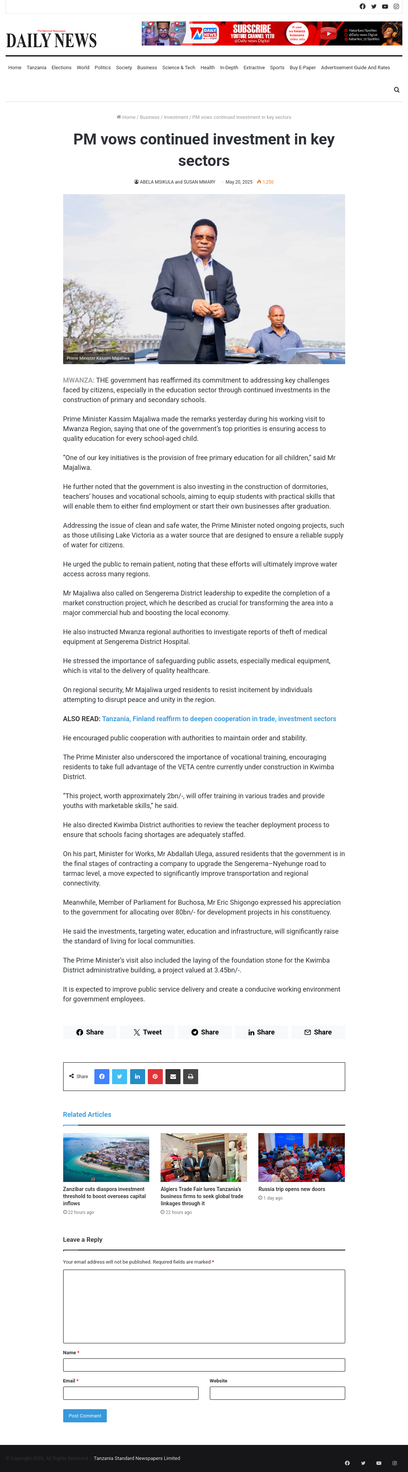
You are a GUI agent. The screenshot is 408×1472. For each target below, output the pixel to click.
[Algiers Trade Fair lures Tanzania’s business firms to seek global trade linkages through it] (204, 1157)
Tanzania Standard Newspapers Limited (137, 1458)
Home (14, 67)
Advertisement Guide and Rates (355, 67)
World (83, 67)
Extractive (254, 67)
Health (207, 67)
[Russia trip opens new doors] (301, 1157)
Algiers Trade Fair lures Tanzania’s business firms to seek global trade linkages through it (202, 1196)
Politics (103, 67)
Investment (176, 117)
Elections (61, 67)
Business (147, 67)
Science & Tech (179, 67)
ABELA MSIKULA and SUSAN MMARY (178, 182)
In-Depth (229, 67)
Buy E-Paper (302, 67)
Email (71, 1381)
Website (219, 1381)
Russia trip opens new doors (291, 1189)
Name (71, 1352)
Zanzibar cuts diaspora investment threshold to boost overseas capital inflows (104, 1196)
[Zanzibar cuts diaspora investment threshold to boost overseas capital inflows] (106, 1157)
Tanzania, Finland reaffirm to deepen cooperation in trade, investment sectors (219, 719)
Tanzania (36, 67)
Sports (277, 67)
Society (124, 67)
